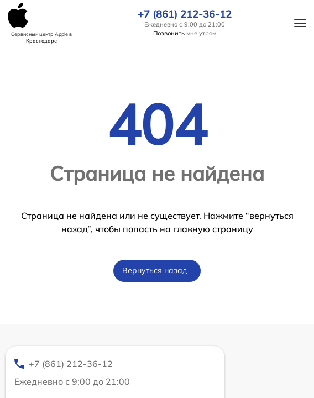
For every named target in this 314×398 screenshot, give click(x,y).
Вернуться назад (154, 270)
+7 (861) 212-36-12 (185, 14)
